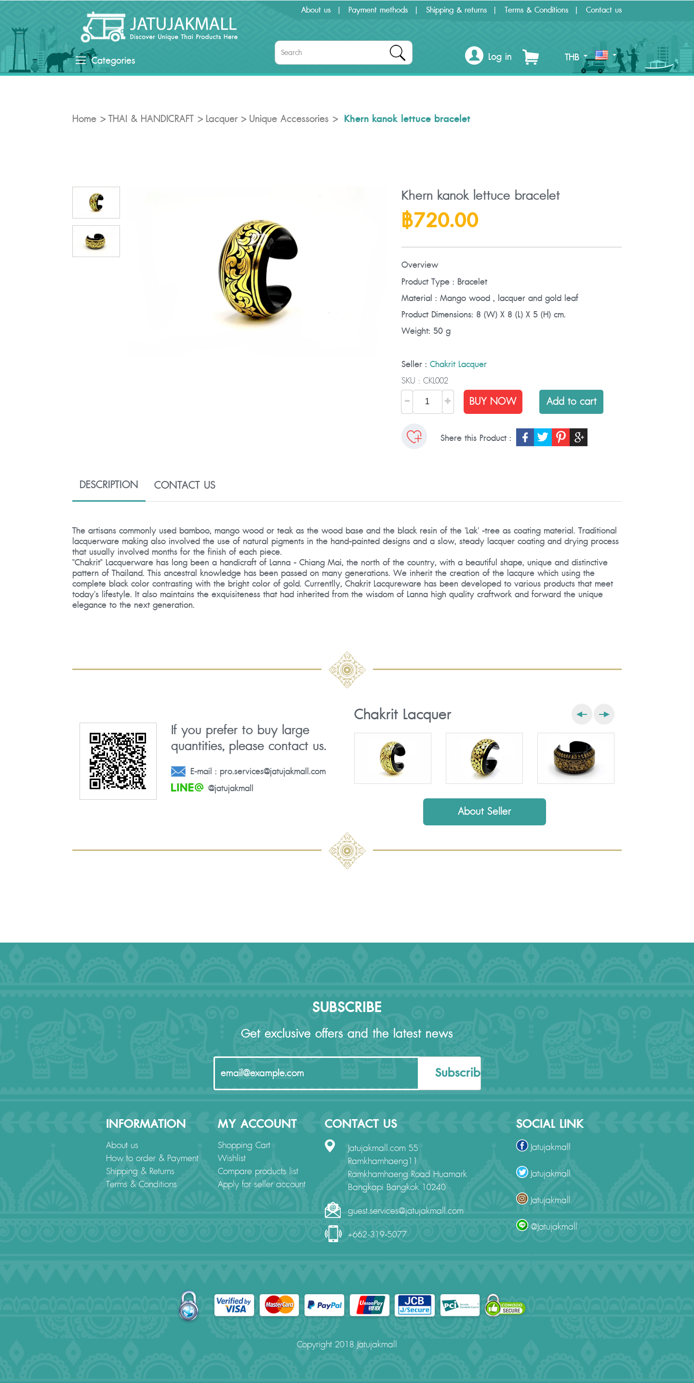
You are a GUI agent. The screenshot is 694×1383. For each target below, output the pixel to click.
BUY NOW (493, 401)
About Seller (484, 811)
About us (316, 10)
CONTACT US (184, 485)
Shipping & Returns (140, 1171)
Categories (105, 60)
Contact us (604, 10)
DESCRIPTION (109, 484)
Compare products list (258, 1171)
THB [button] (576, 57)
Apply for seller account (262, 1184)
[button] (488, 57)
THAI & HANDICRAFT (151, 119)
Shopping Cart (244, 1145)
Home (84, 119)
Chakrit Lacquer (458, 364)
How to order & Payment (152, 1158)
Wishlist (232, 1158)
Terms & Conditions (536, 10)
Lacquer (222, 119)
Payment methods (378, 10)
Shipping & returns (456, 10)
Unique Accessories (289, 119)
